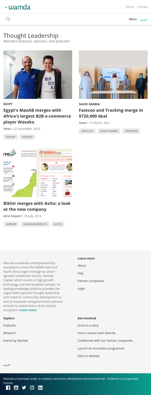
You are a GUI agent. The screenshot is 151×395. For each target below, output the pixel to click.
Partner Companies (91, 281)
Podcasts (9, 325)
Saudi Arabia (89, 104)
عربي (144, 19)
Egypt (8, 104)
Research (9, 333)
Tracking (131, 131)
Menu (133, 19)
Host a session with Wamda (96, 333)
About (130, 7)
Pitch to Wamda (88, 356)
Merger (27, 137)
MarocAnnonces (35, 224)
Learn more (27, 310)
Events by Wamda (15, 341)
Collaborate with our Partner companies (105, 341)
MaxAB (10, 137)
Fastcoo (87, 131)
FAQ (80, 273)
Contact (142, 7)
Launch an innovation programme (101, 348)
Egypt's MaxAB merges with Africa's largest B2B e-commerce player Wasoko (37, 116)
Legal (81, 288)
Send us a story (88, 325)
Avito (58, 224)
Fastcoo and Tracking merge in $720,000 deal (111, 113)
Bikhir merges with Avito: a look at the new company (36, 206)
